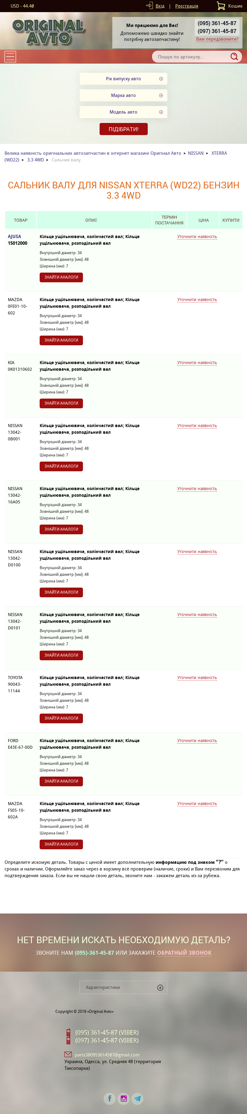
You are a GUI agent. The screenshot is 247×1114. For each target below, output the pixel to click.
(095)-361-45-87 (94, 953)
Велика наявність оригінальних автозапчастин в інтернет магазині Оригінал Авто (93, 153)
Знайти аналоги (61, 277)
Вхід (160, 6)
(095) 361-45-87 (217, 23)
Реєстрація (186, 6)
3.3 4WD (35, 160)
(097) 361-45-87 (217, 31)
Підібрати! (124, 129)
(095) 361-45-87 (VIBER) (107, 1032)
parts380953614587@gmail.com (107, 1055)
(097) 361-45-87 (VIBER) (107, 1040)
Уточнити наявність (197, 236)
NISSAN (196, 153)
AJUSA (21, 240)
